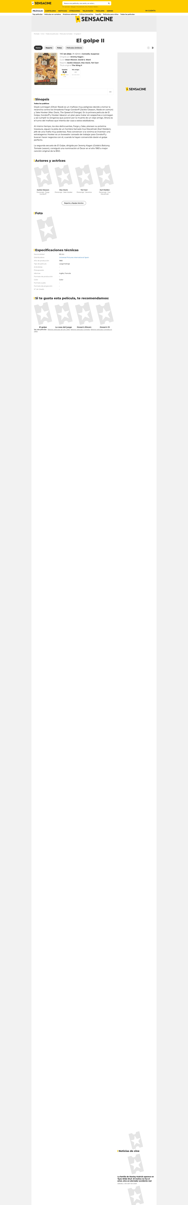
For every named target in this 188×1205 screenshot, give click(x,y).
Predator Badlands (93, 7)
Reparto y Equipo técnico (74, 213)
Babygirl (73, 7)
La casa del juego (63, 337)
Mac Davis (63, 199)
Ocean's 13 (105, 337)
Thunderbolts (80, 7)
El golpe (43, 337)
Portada (36, 43)
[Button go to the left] (148, 57)
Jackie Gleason (43, 199)
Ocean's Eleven (84, 337)
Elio (86, 7)
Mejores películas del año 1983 (59, 339)
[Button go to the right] (152, 57)
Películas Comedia (66, 43)
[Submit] (109, 3)
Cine (42, 43)
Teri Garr (84, 199)
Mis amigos (75, 79)
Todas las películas (52, 43)
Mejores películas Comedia (80, 339)
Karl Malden (105, 199)
